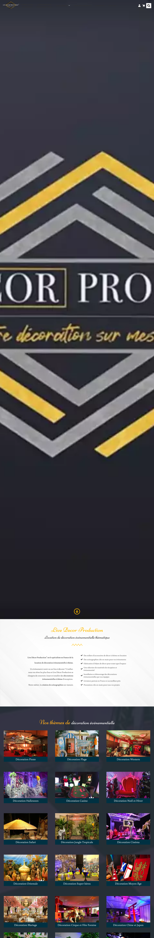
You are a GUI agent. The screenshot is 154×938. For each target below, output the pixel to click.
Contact (112, 6)
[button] (148, 5)
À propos (99, 6)
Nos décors (63, 6)
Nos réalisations (82, 6)
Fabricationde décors (27, 6)
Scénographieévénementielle (44, 6)
